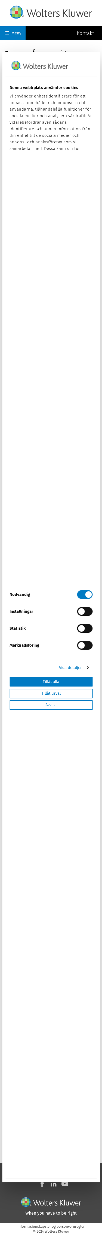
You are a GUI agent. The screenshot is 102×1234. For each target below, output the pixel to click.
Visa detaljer (70, 667)
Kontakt (85, 33)
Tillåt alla (51, 681)
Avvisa (51, 705)
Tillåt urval (51, 693)
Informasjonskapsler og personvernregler (51, 1226)
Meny (13, 33)
